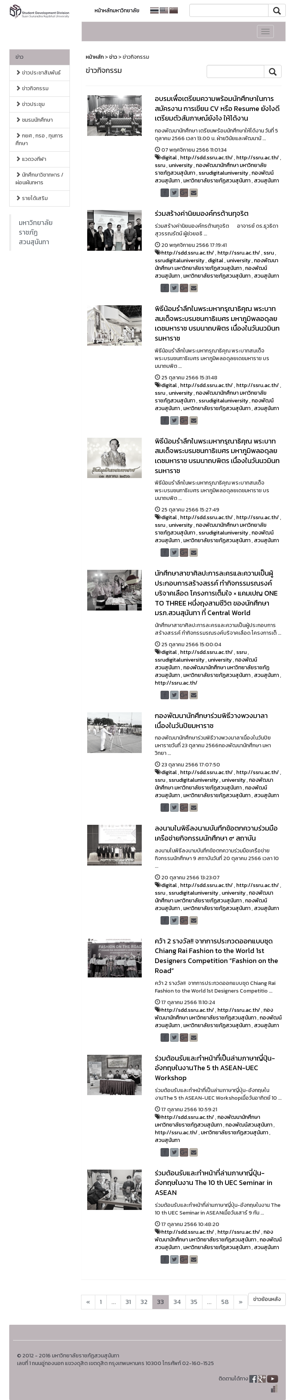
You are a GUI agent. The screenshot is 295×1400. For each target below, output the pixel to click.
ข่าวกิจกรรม (31, 88)
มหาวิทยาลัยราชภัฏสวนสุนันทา (36, 232)
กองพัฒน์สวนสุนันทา (248, 1125)
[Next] (88, 1302)
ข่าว (19, 57)
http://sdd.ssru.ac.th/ (206, 158)
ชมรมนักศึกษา (34, 120)
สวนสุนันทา (266, 181)
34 (177, 1302)
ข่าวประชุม (30, 104)
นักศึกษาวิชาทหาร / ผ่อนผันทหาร (39, 179)
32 (144, 1302)
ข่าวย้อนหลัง (267, 1299)
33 (160, 1302)
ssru (160, 165)
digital (169, 158)
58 (225, 1302)
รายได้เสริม (31, 198)
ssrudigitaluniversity (223, 173)
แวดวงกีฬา (30, 159)
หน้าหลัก (95, 57)
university (180, 165)
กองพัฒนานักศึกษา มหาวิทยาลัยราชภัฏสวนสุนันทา (216, 264)
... (113, 1302)
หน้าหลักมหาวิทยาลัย (116, 11)
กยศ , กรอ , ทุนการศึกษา (39, 139)
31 (128, 1302)
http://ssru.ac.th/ (257, 158)
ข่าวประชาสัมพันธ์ (38, 73)
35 (194, 1302)
